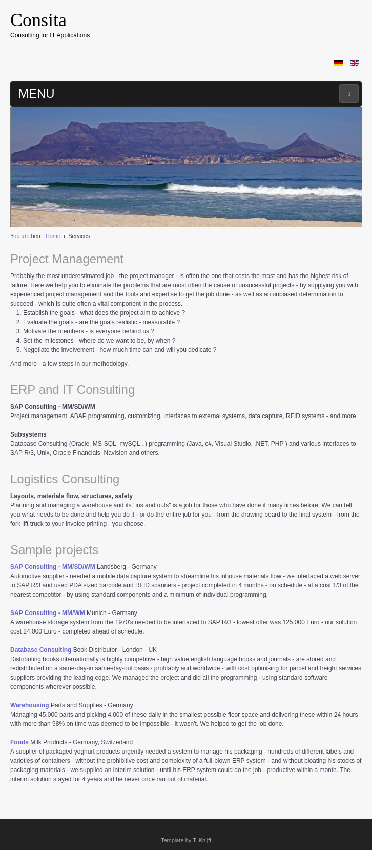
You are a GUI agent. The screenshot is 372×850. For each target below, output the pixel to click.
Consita (38, 20)
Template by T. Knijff (186, 840)
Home (53, 236)
